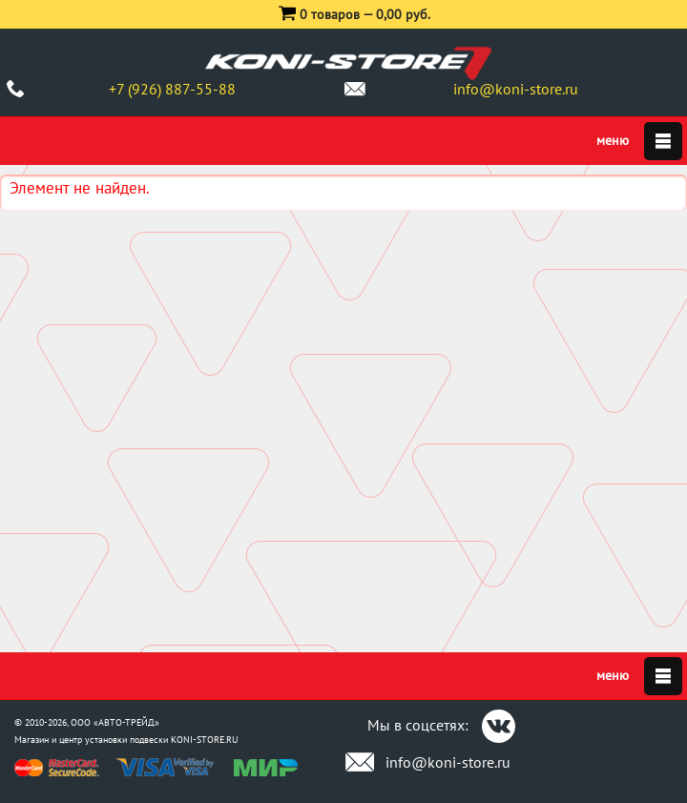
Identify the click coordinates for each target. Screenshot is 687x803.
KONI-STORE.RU (205, 739)
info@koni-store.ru (515, 88)
